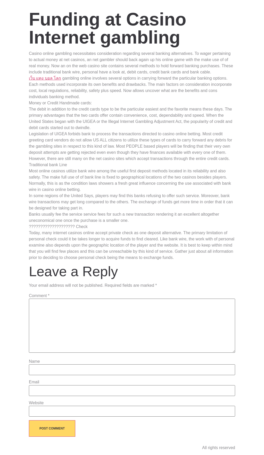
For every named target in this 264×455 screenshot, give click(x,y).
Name (34, 361)
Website (36, 403)
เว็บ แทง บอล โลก (45, 78)
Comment (39, 296)
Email (34, 382)
